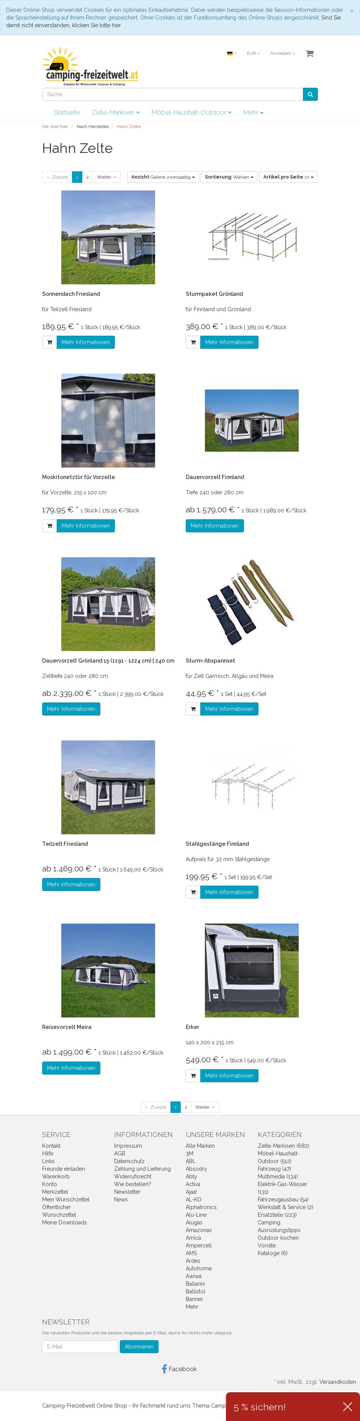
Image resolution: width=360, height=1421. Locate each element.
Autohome (199, 1268)
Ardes (193, 1261)
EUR (253, 53)
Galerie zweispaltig (163, 177)
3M (189, 1153)
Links (48, 1161)
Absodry (196, 1169)
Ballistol (195, 1291)
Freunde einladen (63, 1169)
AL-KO (193, 1199)
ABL (191, 1161)
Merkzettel (55, 1192)
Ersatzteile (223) (277, 1215)
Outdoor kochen (278, 1238)
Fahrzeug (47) (274, 1169)
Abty (191, 1176)
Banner (194, 1299)
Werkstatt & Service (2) (285, 1207)
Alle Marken (200, 1146)
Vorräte (267, 1245)
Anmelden (282, 53)
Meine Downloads (64, 1222)
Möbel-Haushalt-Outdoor (192, 112)
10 (288, 177)
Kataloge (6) (273, 1253)
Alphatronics (201, 1207)
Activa (193, 1184)
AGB (119, 1153)
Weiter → (107, 177)
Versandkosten (337, 1382)
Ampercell (199, 1245)
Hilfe (47, 1153)
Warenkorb (56, 1176)
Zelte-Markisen (116, 112)
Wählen (229, 177)
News (121, 1199)
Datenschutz (129, 1161)
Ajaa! (191, 1192)
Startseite (67, 112)
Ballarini (195, 1284)
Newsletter (127, 1192)
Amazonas (199, 1230)
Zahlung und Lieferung (142, 1169)
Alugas (194, 1222)
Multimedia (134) (278, 1176)
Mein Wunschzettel (66, 1199)
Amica (193, 1238)
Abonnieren (139, 1347)
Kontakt (51, 1146)
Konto (49, 1184)
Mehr (253, 112)
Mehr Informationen (86, 342)
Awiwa (193, 1276)
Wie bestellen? (132, 1184)
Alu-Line (196, 1215)
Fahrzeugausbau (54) (283, 1199)
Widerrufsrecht (132, 1176)
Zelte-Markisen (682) (283, 1146)
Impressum (128, 1146)
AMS (191, 1253)
